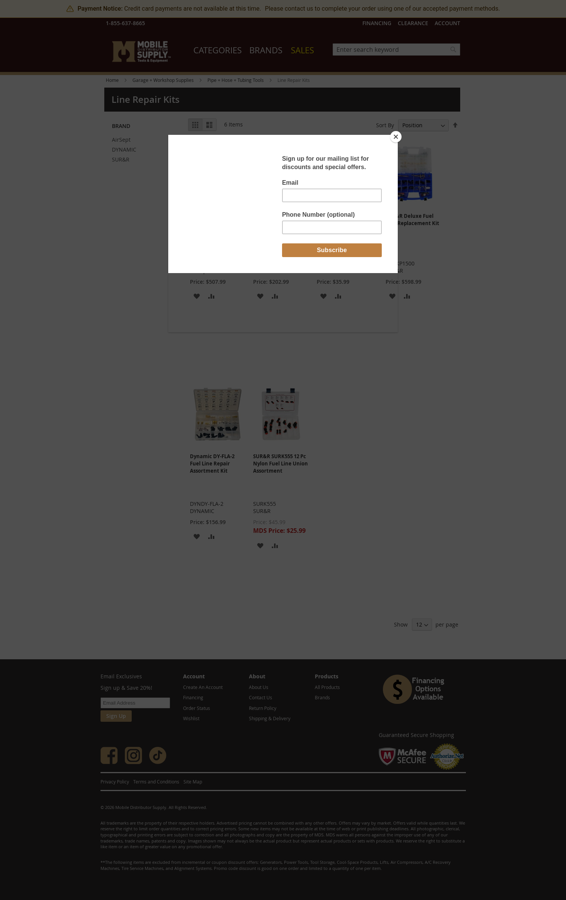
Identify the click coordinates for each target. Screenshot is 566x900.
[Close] (396, 136)
